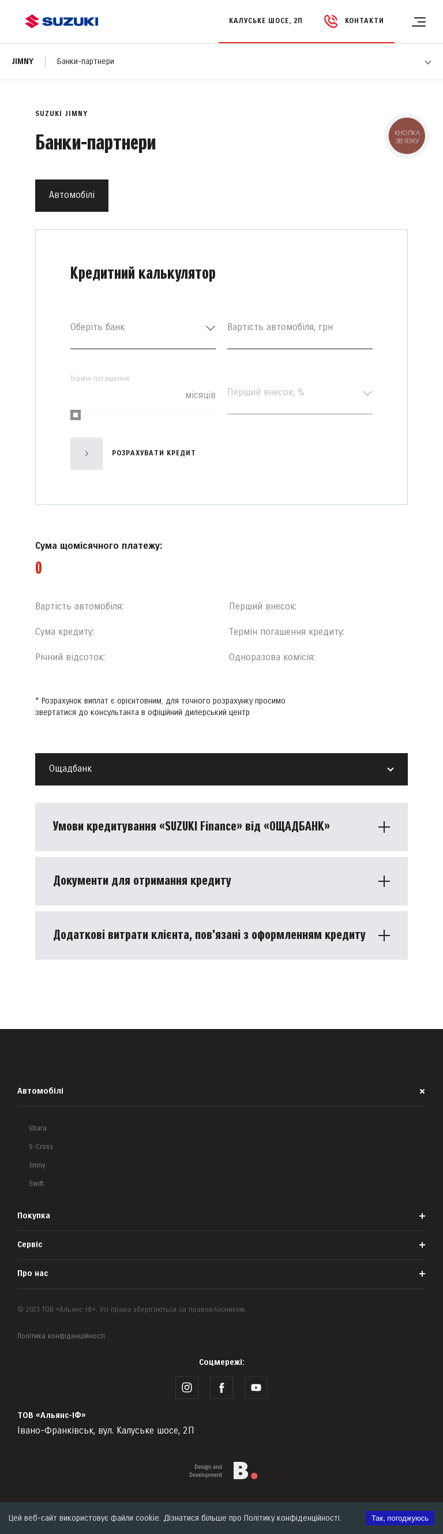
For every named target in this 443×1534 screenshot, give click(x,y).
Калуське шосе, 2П (266, 21)
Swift (36, 1184)
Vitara (38, 1128)
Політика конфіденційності (61, 1336)
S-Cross (41, 1147)
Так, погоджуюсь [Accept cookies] (400, 1518)
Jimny (22, 61)
